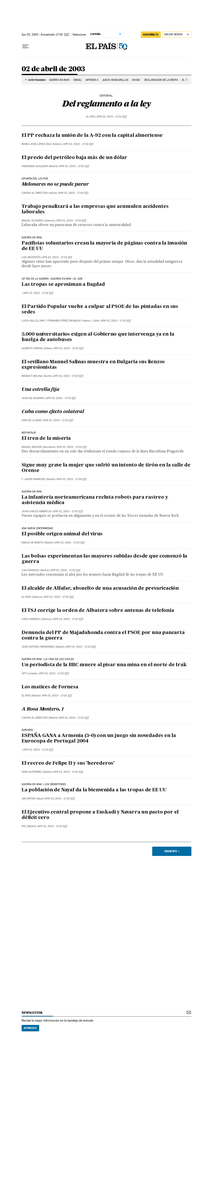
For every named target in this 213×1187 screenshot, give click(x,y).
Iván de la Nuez (32, 420)
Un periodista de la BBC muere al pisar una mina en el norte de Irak (104, 665)
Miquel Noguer (32, 447)
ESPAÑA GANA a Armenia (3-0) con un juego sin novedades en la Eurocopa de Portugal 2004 (99, 738)
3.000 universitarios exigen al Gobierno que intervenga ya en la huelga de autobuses (98, 337)
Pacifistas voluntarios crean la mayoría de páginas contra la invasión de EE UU (104, 246)
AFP (24, 673)
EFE (24, 826)
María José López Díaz (36, 144)
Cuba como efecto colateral (53, 411)
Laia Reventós (31, 257)
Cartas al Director (34, 192)
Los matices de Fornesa (50, 687)
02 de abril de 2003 (53, 69)
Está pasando (37, 79)
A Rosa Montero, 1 (43, 709)
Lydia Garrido (31, 619)
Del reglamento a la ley (106, 103)
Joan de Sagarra (33, 398)
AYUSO (136, 80)
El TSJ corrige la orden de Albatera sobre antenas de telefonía (98, 610)
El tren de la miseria (46, 438)
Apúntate (30, 1028)
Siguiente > (172, 851)
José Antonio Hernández (38, 646)
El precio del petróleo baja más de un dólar (74, 157)
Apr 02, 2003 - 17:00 (112, 116)
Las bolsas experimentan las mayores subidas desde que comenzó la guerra (104, 559)
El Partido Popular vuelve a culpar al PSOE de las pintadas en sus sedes (100, 309)
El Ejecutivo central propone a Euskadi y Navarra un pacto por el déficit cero (100, 815)
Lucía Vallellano (33, 320)
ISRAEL (77, 80)
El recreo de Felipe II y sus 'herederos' (68, 763)
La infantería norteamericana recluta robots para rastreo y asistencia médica (95, 500)
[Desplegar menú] (25, 46)
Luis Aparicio (30, 570)
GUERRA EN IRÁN (59, 80)
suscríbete (151, 34)
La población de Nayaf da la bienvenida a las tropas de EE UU (94, 790)
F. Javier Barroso (33, 479)
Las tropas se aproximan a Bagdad (63, 284)
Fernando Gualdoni (35, 166)
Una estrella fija (40, 389)
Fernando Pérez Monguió (64, 320)
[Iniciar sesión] (176, 34)
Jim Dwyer (28, 798)
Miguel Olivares (32, 220)
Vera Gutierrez (32, 771)
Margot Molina (32, 376)
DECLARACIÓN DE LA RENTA (161, 80)
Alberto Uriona (32, 348)
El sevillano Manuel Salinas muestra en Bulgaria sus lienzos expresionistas (93, 365)
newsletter (32, 1012)
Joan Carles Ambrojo (36, 511)
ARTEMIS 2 (91, 80)
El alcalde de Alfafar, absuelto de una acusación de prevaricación (100, 588)
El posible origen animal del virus (62, 534)
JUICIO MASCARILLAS (115, 80)
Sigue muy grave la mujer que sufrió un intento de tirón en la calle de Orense (106, 468)
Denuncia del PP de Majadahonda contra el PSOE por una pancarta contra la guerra (103, 635)
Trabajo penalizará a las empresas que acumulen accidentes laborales (95, 209)
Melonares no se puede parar (55, 184)
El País (90, 116)
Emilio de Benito (32, 542)
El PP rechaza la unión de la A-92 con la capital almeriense (92, 135)
